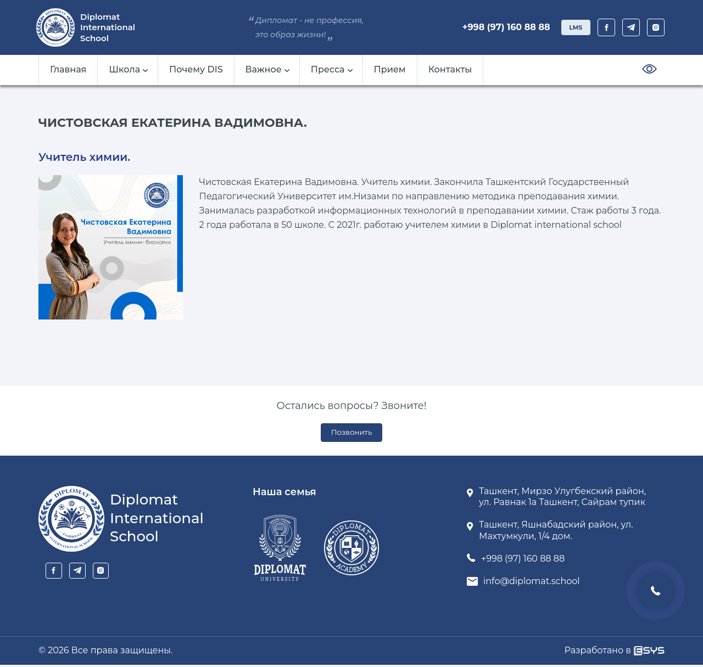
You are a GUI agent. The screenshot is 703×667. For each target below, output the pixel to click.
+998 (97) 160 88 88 (498, 27)
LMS (571, 27)
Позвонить (351, 433)
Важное (267, 69)
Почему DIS (196, 69)
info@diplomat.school (531, 583)
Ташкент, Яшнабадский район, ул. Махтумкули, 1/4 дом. (556, 532)
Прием (390, 69)
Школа (128, 69)
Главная (68, 69)
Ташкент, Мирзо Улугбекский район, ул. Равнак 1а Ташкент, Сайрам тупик (562, 499)
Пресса (332, 69)
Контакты (450, 69)
